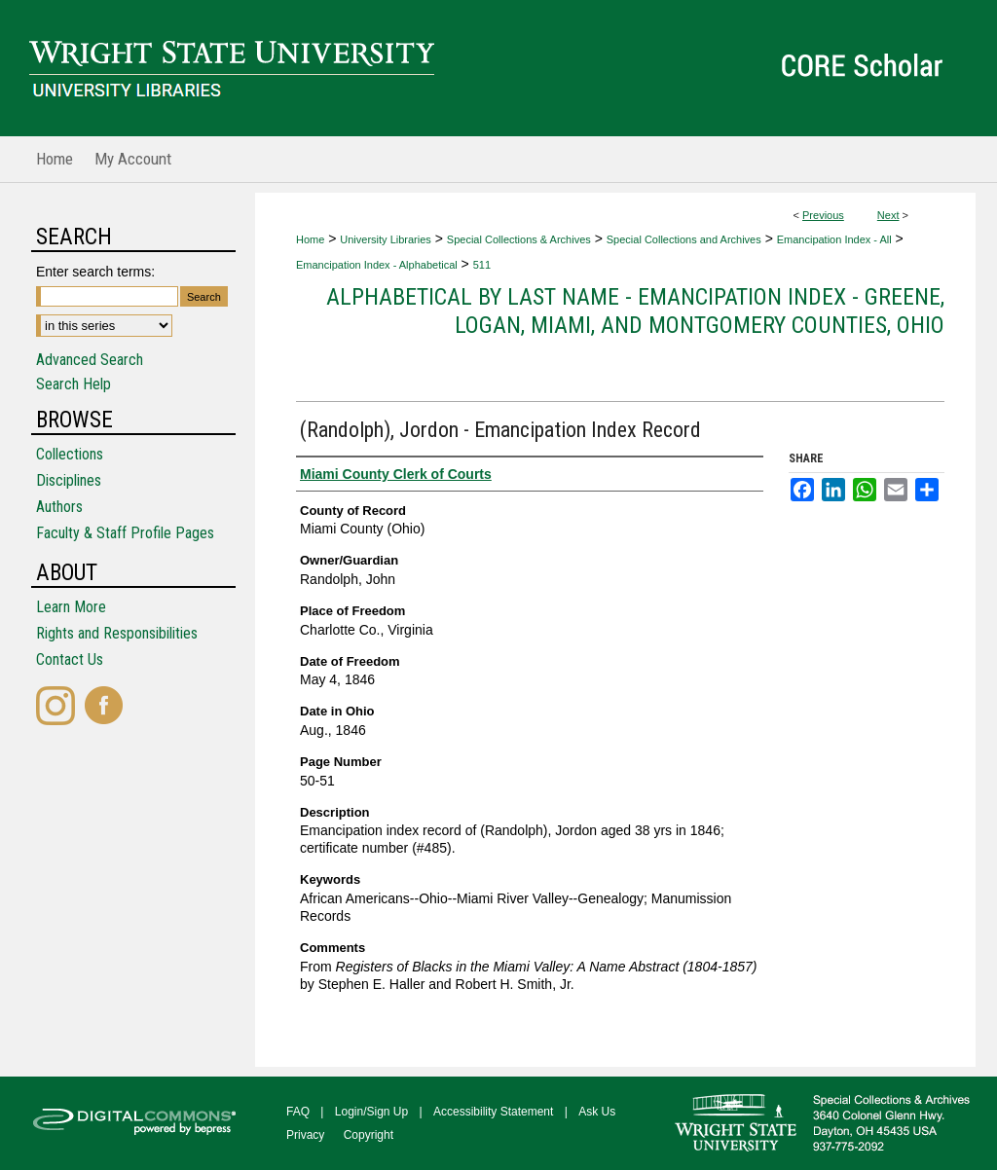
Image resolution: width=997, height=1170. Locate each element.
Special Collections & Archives (519, 239)
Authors (59, 506)
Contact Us (69, 659)
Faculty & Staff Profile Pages (125, 533)
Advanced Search (89, 359)
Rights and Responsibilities (117, 633)
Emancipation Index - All (834, 239)
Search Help (73, 384)
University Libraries (385, 239)
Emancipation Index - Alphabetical (377, 265)
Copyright (368, 1135)
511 (482, 265)
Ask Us (596, 1111)
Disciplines (68, 480)
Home (310, 239)
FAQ (298, 1111)
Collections (69, 454)
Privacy (305, 1135)
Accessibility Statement (493, 1111)
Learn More (71, 607)
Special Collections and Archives (684, 239)
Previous (823, 215)
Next (888, 215)
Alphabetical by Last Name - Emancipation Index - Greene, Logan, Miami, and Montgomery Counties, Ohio (635, 311)
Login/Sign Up (371, 1111)
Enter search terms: (95, 271)
